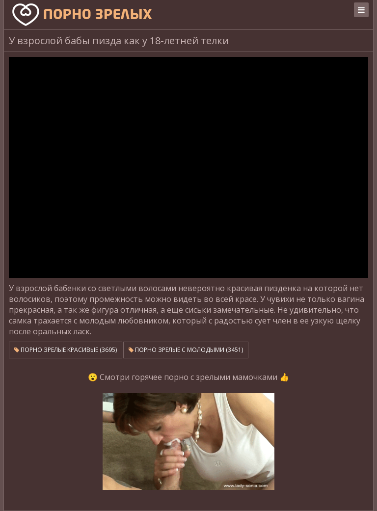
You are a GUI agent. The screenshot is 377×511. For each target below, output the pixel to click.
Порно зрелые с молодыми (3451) (186, 350)
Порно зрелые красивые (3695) (65, 350)
